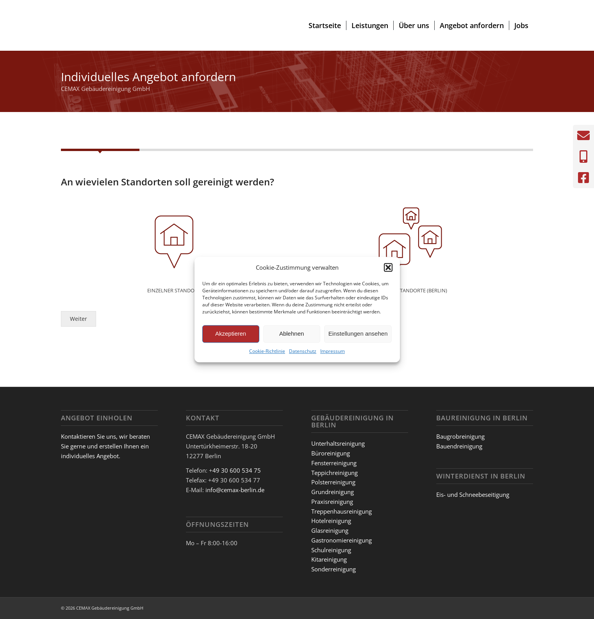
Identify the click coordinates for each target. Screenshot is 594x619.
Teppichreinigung (334, 473)
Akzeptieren (230, 334)
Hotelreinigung (331, 521)
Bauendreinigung (459, 446)
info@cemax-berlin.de (234, 490)
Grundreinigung (332, 492)
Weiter (78, 322)
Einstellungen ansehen (358, 334)
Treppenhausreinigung (341, 511)
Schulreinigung (331, 550)
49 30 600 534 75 (236, 470)
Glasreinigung (329, 530)
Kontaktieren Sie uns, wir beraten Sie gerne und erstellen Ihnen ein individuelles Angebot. (105, 446)
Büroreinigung (330, 453)
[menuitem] (324, 25)
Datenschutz (302, 351)
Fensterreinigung (334, 463)
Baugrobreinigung (460, 436)
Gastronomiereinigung (341, 540)
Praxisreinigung (332, 501)
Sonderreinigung (333, 569)
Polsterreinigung (333, 482)
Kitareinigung (329, 559)
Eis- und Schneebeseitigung (472, 494)
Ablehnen (291, 334)
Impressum (332, 351)
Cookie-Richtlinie (267, 351)
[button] (388, 268)
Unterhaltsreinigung (338, 443)
